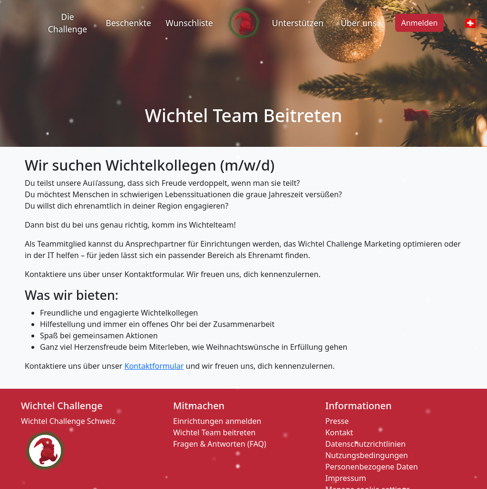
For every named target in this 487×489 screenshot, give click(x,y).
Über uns (359, 23)
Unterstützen (297, 23)
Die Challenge (67, 23)
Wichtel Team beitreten (214, 432)
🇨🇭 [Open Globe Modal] (470, 22)
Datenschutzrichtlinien (365, 444)
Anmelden (419, 23)
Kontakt (339, 432)
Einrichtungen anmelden (217, 421)
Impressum (345, 478)
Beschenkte (128, 23)
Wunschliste (189, 23)
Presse (337, 421)
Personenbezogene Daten (371, 466)
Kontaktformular (154, 366)
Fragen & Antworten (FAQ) (219, 444)
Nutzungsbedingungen (366, 455)
